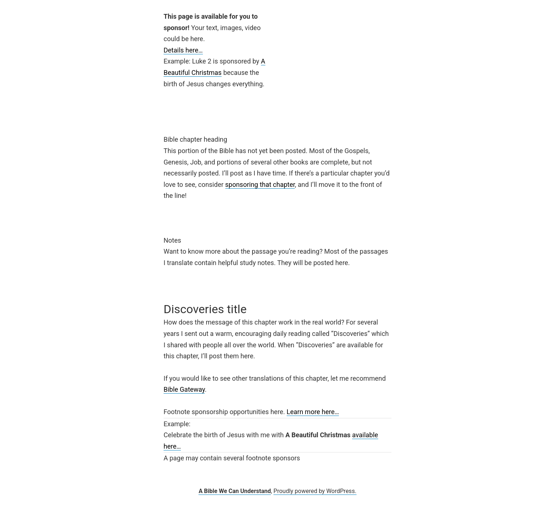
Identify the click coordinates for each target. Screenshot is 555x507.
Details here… (183, 50)
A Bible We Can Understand (234, 491)
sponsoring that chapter (260, 184)
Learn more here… (313, 412)
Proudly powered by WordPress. (315, 491)
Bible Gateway (184, 389)
